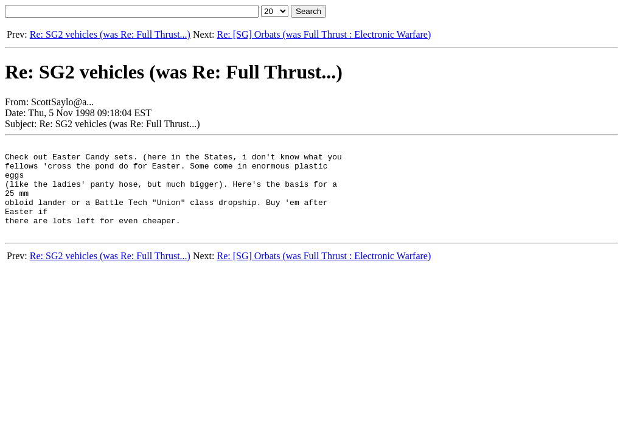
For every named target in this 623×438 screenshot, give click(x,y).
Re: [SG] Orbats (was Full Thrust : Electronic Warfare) (324, 34)
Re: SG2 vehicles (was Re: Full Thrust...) (110, 34)
